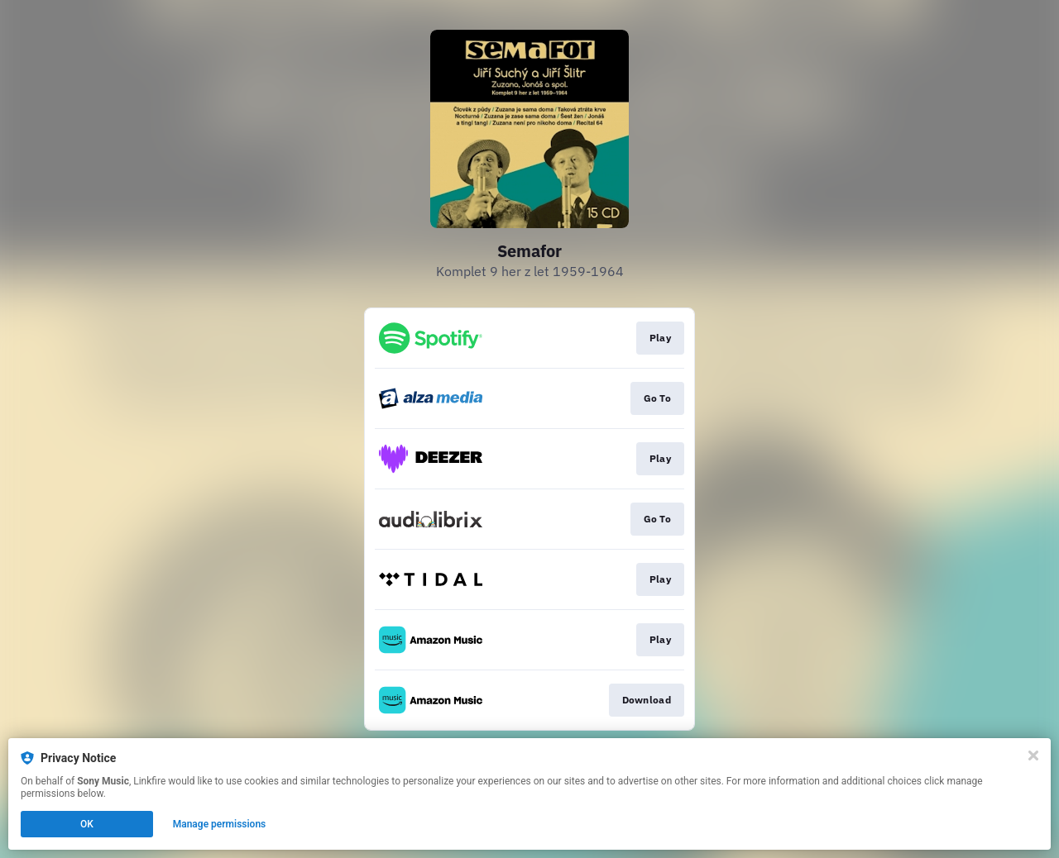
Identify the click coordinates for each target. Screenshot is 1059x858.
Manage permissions (219, 824)
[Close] (1033, 755)
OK (86, 824)
